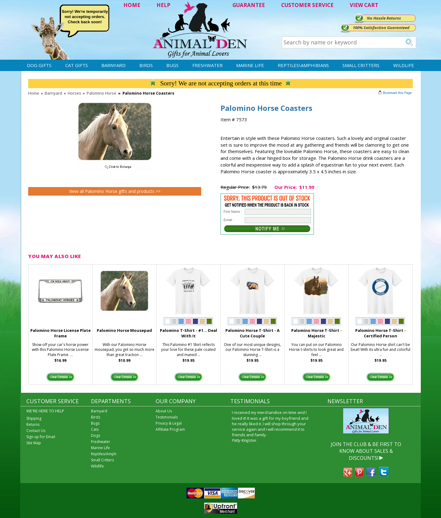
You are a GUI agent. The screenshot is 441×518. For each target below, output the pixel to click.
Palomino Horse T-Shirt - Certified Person (380, 333)
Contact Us (35, 430)
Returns (33, 424)
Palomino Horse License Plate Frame (60, 333)
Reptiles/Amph (103, 453)
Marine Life (250, 65)
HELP (163, 5)
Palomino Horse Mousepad (124, 330)
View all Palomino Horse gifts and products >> (114, 191)
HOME (131, 5)
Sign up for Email (40, 436)
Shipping (33, 418)
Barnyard (113, 65)
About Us (164, 411)
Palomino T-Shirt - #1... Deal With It (188, 333)
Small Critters (360, 65)
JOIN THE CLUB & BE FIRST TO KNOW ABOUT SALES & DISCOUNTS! (366, 451)
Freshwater (207, 65)
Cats (95, 429)
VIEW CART (364, 5)
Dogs (95, 435)
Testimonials (167, 417)
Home (33, 93)
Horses (74, 93)
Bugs (172, 65)
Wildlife (403, 65)
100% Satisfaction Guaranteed (381, 27)
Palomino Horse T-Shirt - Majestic (316, 333)
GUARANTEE (248, 5)
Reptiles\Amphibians (303, 65)
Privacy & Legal (169, 423)
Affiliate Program (170, 429)
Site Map (33, 442)
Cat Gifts (76, 65)
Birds (146, 65)
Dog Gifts (39, 65)
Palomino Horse (101, 93)
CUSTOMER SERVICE (307, 5)
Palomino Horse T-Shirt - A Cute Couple (252, 333)
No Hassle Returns (384, 18)
